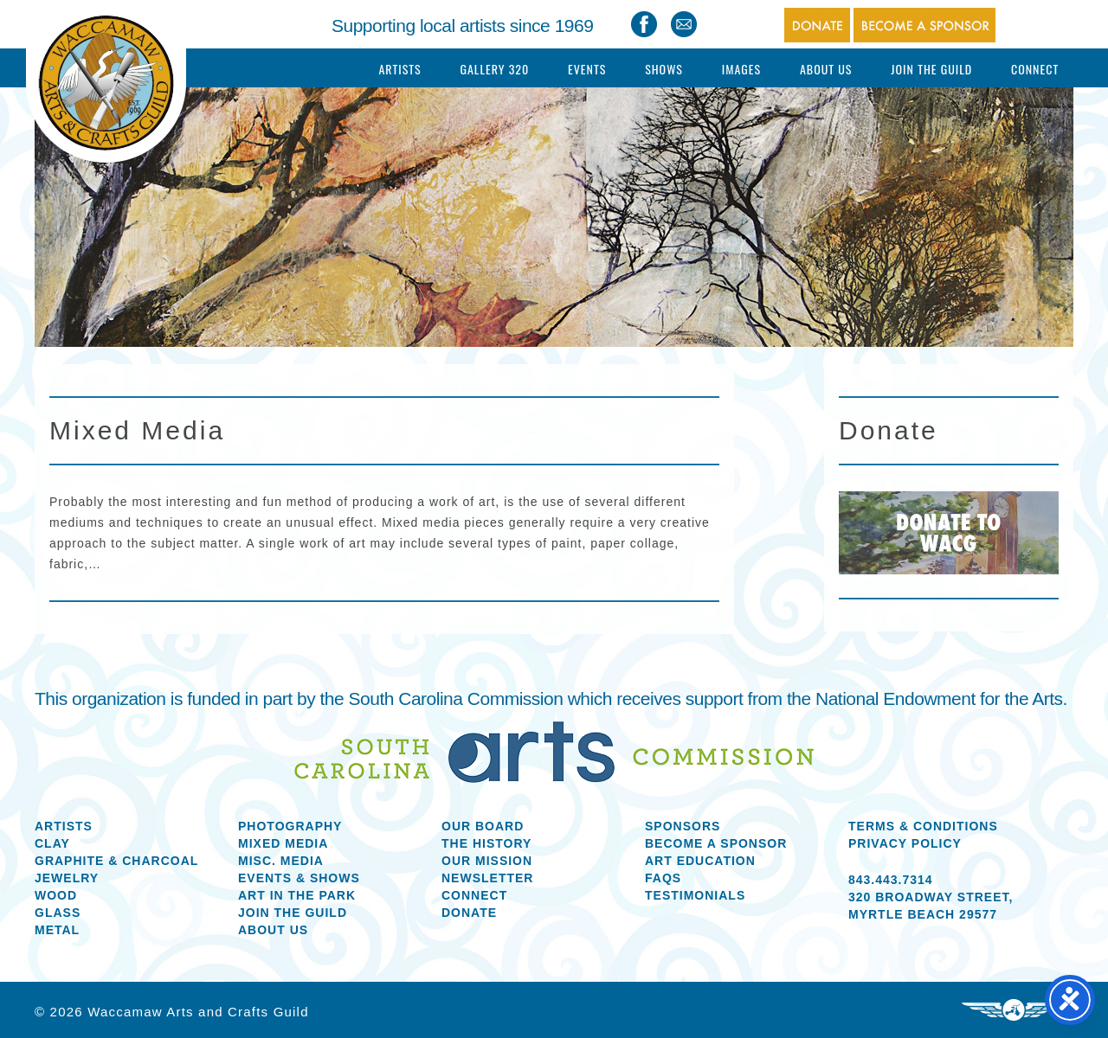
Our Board (482, 826)
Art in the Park (297, 895)
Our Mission (486, 861)
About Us (826, 69)
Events (587, 69)
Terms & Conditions (923, 826)
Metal (57, 930)
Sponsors (682, 826)
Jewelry (67, 878)
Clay (52, 843)
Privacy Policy (905, 843)
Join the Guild (292, 912)
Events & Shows (299, 878)
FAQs (663, 878)
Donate (469, 912)
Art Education (700, 861)
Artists (399, 69)
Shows (664, 69)
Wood (56, 895)
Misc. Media (281, 861)
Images (741, 69)
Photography (290, 826)
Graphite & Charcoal (116, 861)
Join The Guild (931, 69)
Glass (58, 912)
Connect (1035, 69)
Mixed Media (283, 843)
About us (273, 930)
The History (486, 843)
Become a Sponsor (716, 843)
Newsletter (487, 878)
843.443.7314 (890, 880)
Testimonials (695, 895)
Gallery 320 (494, 69)
